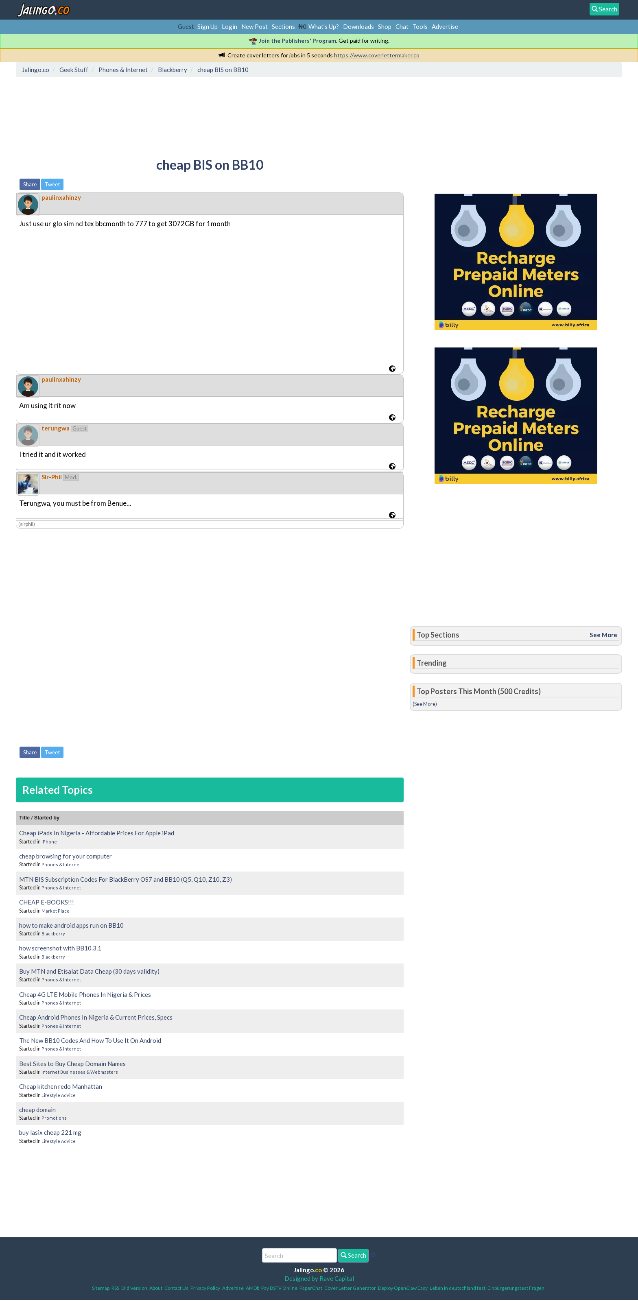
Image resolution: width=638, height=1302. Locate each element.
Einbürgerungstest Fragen (515, 1288)
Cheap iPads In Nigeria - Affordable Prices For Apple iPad (96, 833)
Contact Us (176, 1288)
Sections (283, 26)
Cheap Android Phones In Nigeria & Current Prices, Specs (96, 1017)
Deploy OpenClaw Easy (403, 1288)
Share (30, 184)
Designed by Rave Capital (319, 1278)
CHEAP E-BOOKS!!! (46, 902)
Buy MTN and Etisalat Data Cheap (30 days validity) (89, 971)
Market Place (56, 910)
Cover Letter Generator (350, 1288)
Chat (402, 26)
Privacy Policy (205, 1288)
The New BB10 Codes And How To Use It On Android (90, 1040)
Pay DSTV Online (279, 1288)
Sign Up (207, 26)
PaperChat (310, 1288)
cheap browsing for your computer (65, 856)
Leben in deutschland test (457, 1288)
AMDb (252, 1288)
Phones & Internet (61, 864)
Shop (384, 26)
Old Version (134, 1288)
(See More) (425, 704)
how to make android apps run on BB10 (71, 925)
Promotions (54, 1118)
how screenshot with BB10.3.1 (60, 948)
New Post (254, 26)
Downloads (358, 26)
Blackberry (53, 933)
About (155, 1288)
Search (353, 1255)
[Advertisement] (167, 116)
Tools (420, 26)
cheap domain (37, 1109)
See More (603, 634)
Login (229, 26)
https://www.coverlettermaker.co (377, 55)
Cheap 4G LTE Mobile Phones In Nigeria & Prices (85, 994)
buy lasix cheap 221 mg (50, 1132)
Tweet (52, 184)
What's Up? (323, 26)
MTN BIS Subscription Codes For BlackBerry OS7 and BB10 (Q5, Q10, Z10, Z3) (125, 879)
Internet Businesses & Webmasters (80, 1072)
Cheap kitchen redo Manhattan (60, 1086)
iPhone (49, 841)
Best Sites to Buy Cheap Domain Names (72, 1063)
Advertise (445, 26)
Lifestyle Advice (59, 1095)
